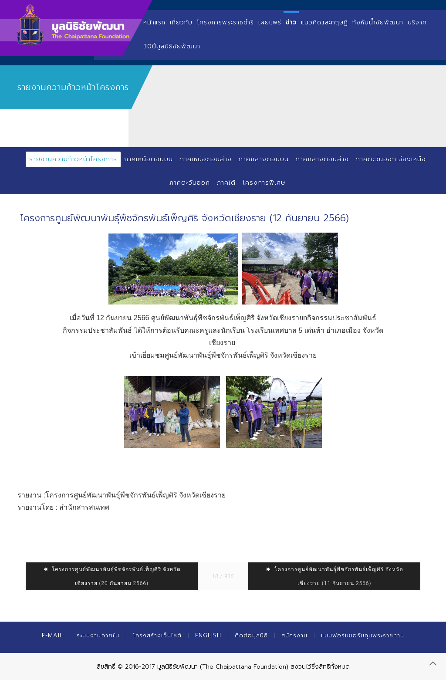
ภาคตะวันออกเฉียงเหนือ (391, 159)
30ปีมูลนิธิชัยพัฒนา (171, 46)
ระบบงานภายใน (98, 635)
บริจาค (417, 22)
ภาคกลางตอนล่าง (322, 159)
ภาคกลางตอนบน (264, 159)
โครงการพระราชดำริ (225, 22)
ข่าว (291, 22)
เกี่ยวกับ (181, 22)
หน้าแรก (154, 22)
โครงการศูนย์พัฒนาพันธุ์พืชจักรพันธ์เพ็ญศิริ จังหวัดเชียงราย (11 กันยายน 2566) (334, 576)
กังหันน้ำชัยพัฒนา (377, 22)
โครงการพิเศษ (264, 182)
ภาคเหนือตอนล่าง (206, 159)
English (208, 635)
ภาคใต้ (226, 182)
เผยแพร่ (269, 22)
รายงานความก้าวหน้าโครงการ (73, 159)
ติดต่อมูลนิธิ (251, 635)
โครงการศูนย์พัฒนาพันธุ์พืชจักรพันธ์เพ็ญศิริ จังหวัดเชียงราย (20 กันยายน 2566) (112, 576)
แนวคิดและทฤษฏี (324, 22)
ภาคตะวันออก (189, 182)
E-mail (52, 635)
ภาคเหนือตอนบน (148, 159)
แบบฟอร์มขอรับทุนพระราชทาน (362, 635)
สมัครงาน (294, 635)
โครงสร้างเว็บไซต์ (157, 635)
